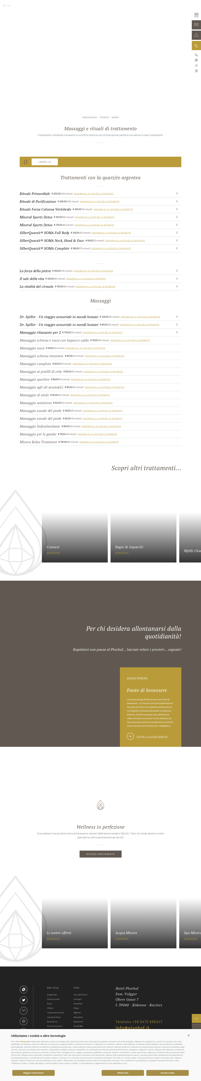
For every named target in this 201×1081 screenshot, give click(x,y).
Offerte (50, 1008)
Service (53, 987)
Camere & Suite (53, 1017)
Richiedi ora (52, 1021)
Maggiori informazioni (33, 1073)
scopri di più (53, 552)
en (8, 5)
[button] (188, 1035)
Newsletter (78, 1017)
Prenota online (53, 999)
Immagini (78, 999)
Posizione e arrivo (54, 1026)
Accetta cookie (167, 1073)
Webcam (77, 1012)
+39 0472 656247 (147, 1022)
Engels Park (52, 994)
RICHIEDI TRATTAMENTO (100, 854)
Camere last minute (55, 1012)
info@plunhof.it (133, 1027)
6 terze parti (25, 1042)
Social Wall (78, 1026)
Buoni (49, 1003)
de (4, 5)
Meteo (76, 1008)
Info (77, 987)
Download (78, 1003)
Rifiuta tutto (122, 1073)
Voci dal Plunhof (80, 994)
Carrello (44, 161)
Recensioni (78, 1021)
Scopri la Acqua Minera (147, 736)
